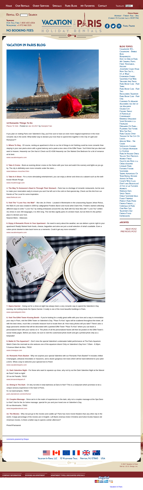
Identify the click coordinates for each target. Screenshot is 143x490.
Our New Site (126, 208)
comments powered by (17, 439)
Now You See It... (127, 71)
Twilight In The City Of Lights (130, 137)
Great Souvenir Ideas (129, 196)
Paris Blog (71, 5)
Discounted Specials (58, 487)
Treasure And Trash (128, 81)
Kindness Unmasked (128, 118)
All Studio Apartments (58, 480)
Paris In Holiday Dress (129, 153)
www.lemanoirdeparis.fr (15, 379)
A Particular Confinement (125, 114)
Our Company (7, 478)
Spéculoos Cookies (128, 146)
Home (9, 5)
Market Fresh (126, 158)
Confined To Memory (129, 101)
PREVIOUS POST (129, 231)
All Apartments (56, 478)
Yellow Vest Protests (129, 156)
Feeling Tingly (126, 111)
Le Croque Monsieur (128, 148)
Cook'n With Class (128, 181)
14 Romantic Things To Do (19, 123)
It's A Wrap (124, 74)
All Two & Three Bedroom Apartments (63, 484)
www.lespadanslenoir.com (16, 408)
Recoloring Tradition (129, 93)
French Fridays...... (128, 203)
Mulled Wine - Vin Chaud (127, 142)
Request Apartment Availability (35, 482)
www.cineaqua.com (14, 350)
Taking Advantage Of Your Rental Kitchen (129, 174)
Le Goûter (124, 151)
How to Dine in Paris (129, 59)
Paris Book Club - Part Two (130, 90)
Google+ (5, 484)
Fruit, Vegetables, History (127, 65)
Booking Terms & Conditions (34, 480)
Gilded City (125, 108)
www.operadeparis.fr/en (15, 312)
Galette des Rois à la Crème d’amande (129, 162)
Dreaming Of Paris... (129, 126)
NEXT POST (131, 229)
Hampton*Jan (46, 126)
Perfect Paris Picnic (128, 201)
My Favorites (87, 5)
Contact (102, 5)
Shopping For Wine (128, 78)
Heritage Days (126, 191)
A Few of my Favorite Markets (129, 187)
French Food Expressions (125, 214)
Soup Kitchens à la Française (128, 122)
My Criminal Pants (127, 61)
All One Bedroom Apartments (60, 482)
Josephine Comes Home (129, 69)
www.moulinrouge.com (15, 183)
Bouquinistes (125, 56)
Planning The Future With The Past (128, 129)
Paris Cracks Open (128, 133)
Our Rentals (22, 5)
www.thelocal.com (13, 197)
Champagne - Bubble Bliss (128, 52)
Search (32, 14)
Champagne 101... (127, 49)
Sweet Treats (125, 193)
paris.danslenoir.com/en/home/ (18, 394)
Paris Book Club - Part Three (130, 85)
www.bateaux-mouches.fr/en (17, 171)
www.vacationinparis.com (16, 157)
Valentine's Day (126, 211)
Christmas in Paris (127, 206)
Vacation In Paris (116, 487)
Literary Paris (126, 166)
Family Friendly (126, 198)
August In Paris (126, 178)
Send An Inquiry (7, 480)
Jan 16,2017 (33, 126)
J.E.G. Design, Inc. (131, 466)
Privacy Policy (7, 482)
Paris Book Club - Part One (130, 97)
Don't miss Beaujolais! (129, 183)
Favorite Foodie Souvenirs (126, 169)
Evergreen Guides (127, 76)
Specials (57, 5)
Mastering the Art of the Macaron (129, 105)
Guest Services (41, 5)
